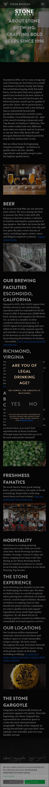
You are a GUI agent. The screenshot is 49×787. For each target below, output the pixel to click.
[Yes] (16, 404)
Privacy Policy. (26, 420)
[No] (33, 404)
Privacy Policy (24, 783)
